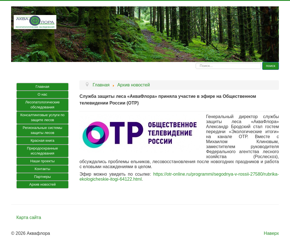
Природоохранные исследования (42, 150)
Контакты (42, 169)
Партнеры (42, 177)
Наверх (271, 233)
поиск (270, 66)
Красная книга (42, 140)
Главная (42, 86)
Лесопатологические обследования (42, 104)
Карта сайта (28, 217)
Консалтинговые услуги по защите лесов (42, 117)
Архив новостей (42, 184)
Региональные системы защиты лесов (42, 130)
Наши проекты (42, 161)
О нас (42, 94)
